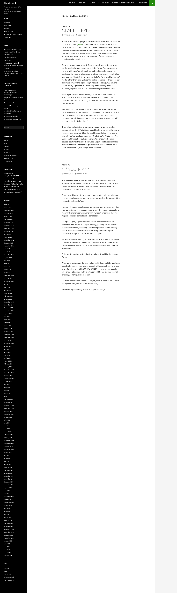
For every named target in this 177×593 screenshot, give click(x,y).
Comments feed (9, 577)
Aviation (92, 3)
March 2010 (8, 293)
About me (71, 3)
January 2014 (8, 222)
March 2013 (8, 237)
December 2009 (9, 302)
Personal (66, 26)
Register (6, 568)
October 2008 (8, 340)
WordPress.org (9, 580)
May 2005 (7, 461)
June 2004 (7, 491)
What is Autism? (9, 103)
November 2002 (9, 532)
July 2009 (7, 317)
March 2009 (8, 328)
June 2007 (7, 387)
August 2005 (8, 452)
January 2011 (8, 272)
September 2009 (9, 311)
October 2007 (8, 376)
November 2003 (9, 497)
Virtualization (8, 161)
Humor (6, 140)
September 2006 (9, 414)
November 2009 (9, 305)
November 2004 (9, 479)
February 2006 (8, 435)
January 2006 (8, 438)
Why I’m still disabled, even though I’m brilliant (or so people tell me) (12, 52)
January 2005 (8, 473)
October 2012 (8, 243)
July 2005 (7, 455)
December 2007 (9, 370)
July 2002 (7, 544)
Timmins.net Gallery (10, 57)
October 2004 (8, 482)
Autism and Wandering (11, 116)
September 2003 (9, 503)
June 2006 (7, 423)
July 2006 (7, 420)
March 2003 (8, 520)
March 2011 (8, 269)
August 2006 (8, 417)
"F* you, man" (75, 169)
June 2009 (7, 320)
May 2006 (7, 426)
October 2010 (8, 278)
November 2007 (9, 373)
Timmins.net (10, 3)
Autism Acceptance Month (12, 119)
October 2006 (8, 411)
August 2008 (8, 346)
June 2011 (7, 264)
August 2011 (8, 258)
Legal (5, 143)
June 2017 (7, 205)
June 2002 (7, 547)
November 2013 (9, 228)
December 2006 (9, 405)
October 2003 (8, 500)
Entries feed (7, 574)
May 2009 (7, 323)
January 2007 (8, 402)
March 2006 (8, 432)
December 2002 (9, 529)
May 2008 (7, 355)
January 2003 (8, 526)
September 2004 (9, 485)
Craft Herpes (76, 30)
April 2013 (7, 234)
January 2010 (8, 299)
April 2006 (7, 429)
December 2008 (9, 334)
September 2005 (9, 449)
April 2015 (7, 207)
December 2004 (9, 476)
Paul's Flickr (7, 60)
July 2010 (7, 284)
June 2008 (7, 352)
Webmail (6, 68)
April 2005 (7, 464)
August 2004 (8, 488)
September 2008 (9, 343)
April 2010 (7, 290)
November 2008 (9, 337)
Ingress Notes (142, 3)
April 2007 (7, 393)
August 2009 (8, 314)
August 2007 (8, 382)
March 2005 (8, 467)
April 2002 (7, 553)
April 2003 (7, 517)
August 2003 (8, 505)
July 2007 (7, 384)
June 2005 (7, 458)
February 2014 (8, 219)
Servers (6, 149)
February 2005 (8, 470)
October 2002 (8, 535)
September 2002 (9, 538)
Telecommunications (10, 155)
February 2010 (8, 296)
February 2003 (8, 523)
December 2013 (9, 225)
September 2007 (9, 379)
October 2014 (8, 213)
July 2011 (7, 261)
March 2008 (8, 361)
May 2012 (7, 252)
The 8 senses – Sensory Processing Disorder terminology (11, 92)
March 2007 (8, 396)
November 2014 (9, 210)
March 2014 (8, 216)
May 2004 (7, 494)
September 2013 (9, 231)
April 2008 (7, 358)
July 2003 (7, 508)
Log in (5, 571)
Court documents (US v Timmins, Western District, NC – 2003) (13, 73)
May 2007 (7, 390)
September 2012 (9, 246)
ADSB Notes (82, 3)
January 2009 (8, 331)
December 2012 (9, 240)
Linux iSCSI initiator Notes (12, 189)
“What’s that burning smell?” (13, 192)
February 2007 (8, 399)
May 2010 (7, 287)
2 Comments (82, 35)
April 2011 (7, 266)
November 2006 (9, 408)
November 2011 (9, 255)
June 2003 (7, 511)
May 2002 (7, 550)
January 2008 (8, 367)
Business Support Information (123, 3)
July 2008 (7, 349)
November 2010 (9, 275)
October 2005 (8, 446)
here (80, 44)
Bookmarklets (103, 3)
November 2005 (9, 444)
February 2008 (8, 364)
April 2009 (7, 325)
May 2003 (7, 514)
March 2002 (8, 556)
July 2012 (7, 249)
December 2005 (9, 441)
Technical (7, 152)
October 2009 (8, 308)
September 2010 (9, 281)
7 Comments (82, 174)
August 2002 (8, 541)
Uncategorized (8, 158)
